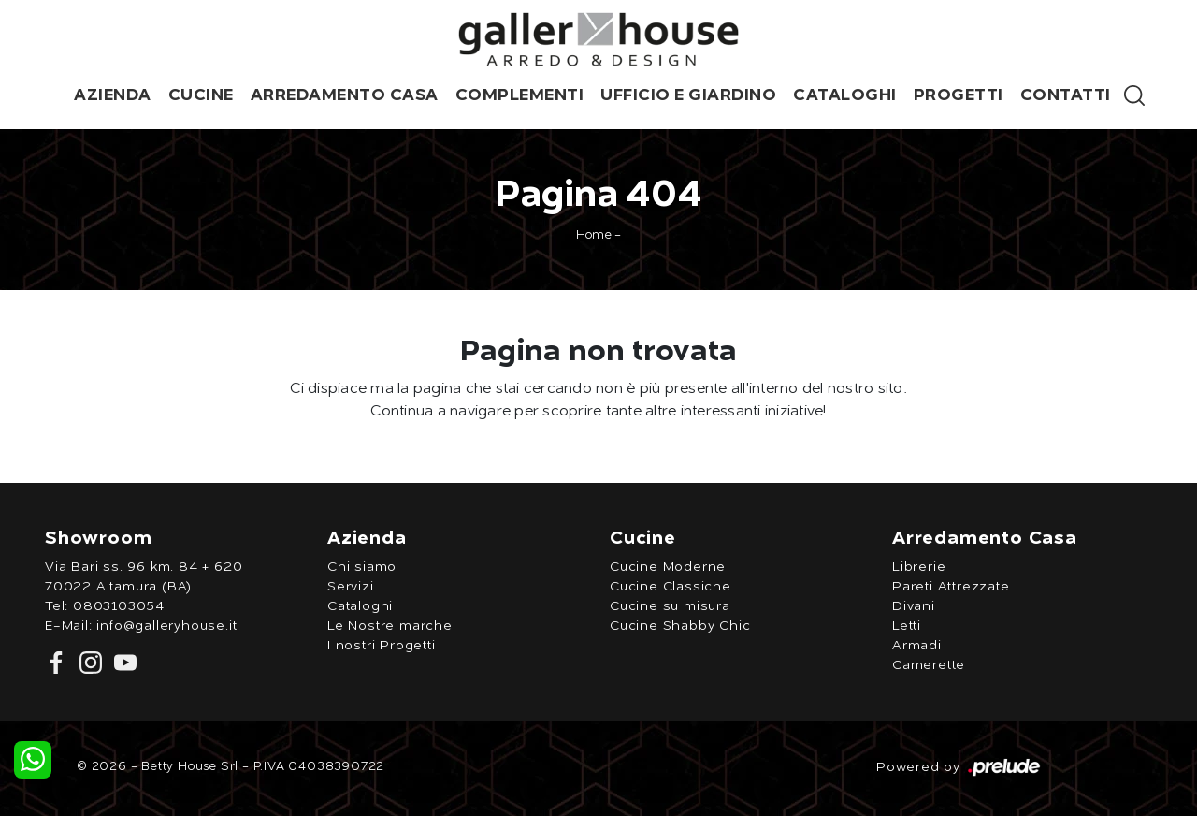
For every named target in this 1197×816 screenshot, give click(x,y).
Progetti (958, 95)
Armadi (917, 645)
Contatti (1065, 95)
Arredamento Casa (345, 95)
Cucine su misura (670, 606)
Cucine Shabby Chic (680, 626)
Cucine (201, 95)
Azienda (112, 95)
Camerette (928, 665)
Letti (906, 626)
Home (594, 235)
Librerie (918, 567)
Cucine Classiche (670, 586)
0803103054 (119, 606)
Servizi (350, 586)
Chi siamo (362, 567)
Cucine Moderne (668, 567)
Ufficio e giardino (688, 95)
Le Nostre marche (390, 626)
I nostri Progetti (381, 645)
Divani (913, 606)
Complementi (519, 95)
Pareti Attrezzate (951, 586)
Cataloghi (845, 95)
